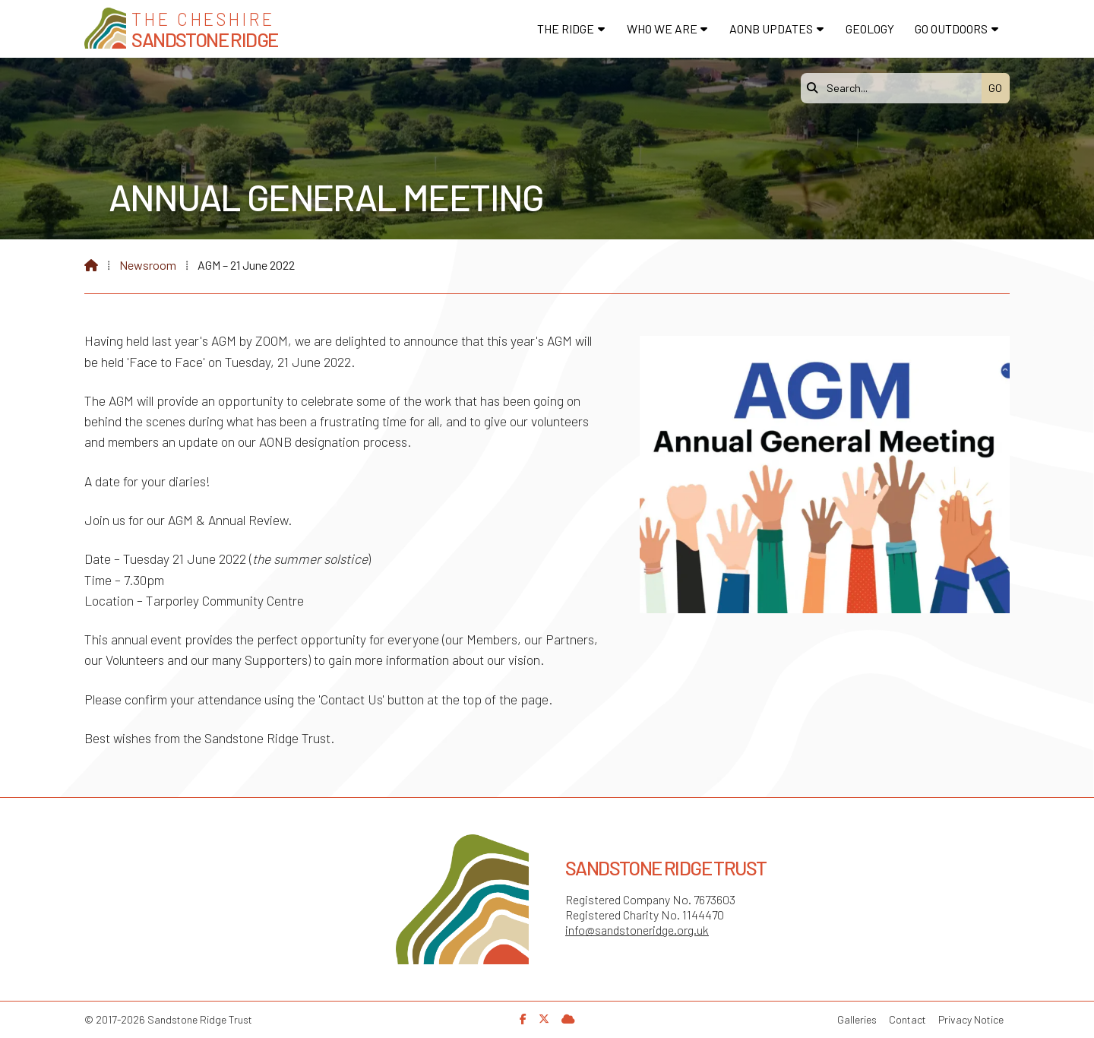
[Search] (895, 88)
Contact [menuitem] (907, 1019)
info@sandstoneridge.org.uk (637, 929)
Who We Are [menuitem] (662, 28)
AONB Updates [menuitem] (771, 28)
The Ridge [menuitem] (565, 28)
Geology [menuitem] (870, 28)
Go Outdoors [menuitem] (951, 28)
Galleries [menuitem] (857, 1019)
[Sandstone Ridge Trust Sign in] (568, 1018)
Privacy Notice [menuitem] (971, 1019)
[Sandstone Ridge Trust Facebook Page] (523, 1018)
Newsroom (147, 265)
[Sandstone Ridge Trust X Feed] (544, 1018)
